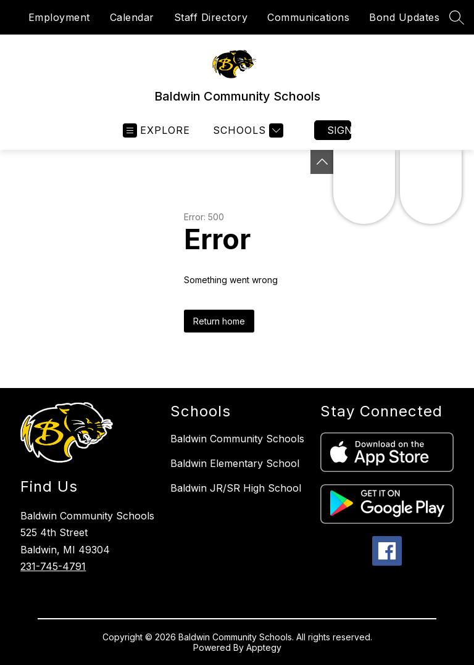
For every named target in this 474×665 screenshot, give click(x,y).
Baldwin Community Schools (237, 438)
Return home (219, 321)
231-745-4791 (53, 566)
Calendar (132, 17)
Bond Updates (404, 17)
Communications (308, 17)
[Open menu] (156, 130)
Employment (59, 17)
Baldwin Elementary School (234, 463)
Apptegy (263, 647)
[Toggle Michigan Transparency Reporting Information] (322, 162)
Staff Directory (211, 17)
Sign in (339, 130)
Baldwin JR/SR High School (235, 488)
